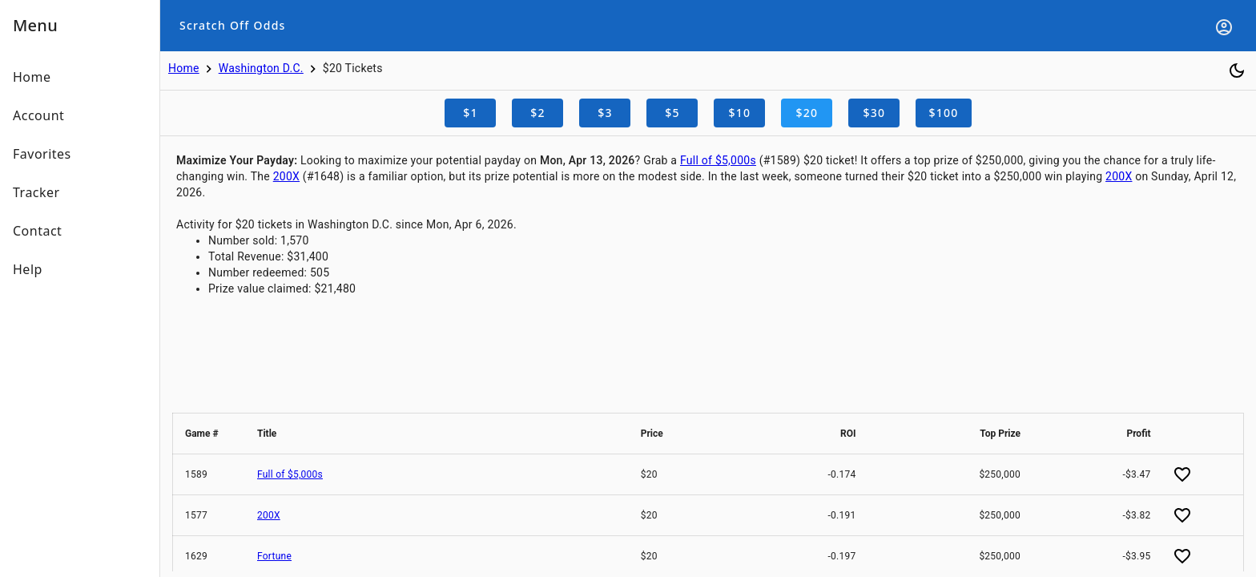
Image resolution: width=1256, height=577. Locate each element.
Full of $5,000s (718, 160)
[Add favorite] (1182, 474)
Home (183, 68)
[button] (209, 434)
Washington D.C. (261, 68)
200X (286, 176)
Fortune (274, 556)
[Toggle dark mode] (1237, 70)
